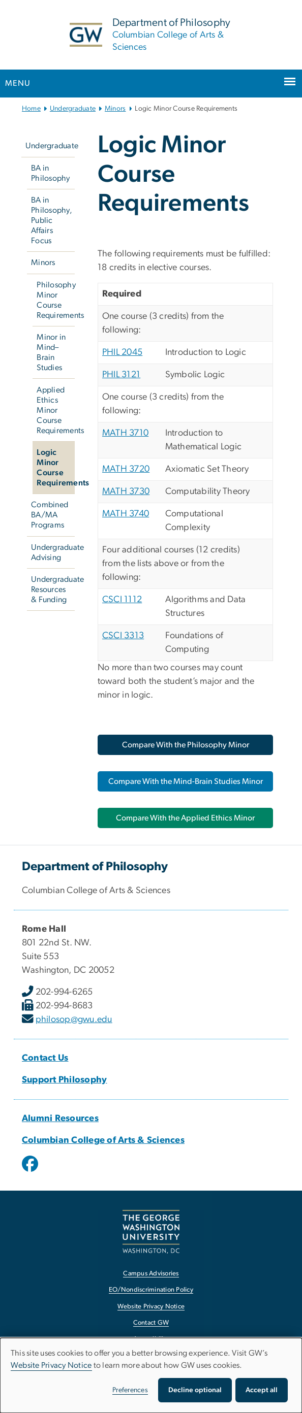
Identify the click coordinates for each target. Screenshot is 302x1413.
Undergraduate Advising (53, 552)
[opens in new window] (31, 1171)
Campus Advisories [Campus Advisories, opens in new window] (150, 1273)
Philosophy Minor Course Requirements (56, 300)
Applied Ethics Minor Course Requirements (56, 410)
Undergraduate (73, 108)
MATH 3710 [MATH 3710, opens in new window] (125, 433)
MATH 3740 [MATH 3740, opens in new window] (125, 513)
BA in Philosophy (50, 173)
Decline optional (195, 1390)
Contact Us (45, 1058)
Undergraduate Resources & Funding (53, 589)
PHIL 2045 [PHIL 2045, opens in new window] (122, 352)
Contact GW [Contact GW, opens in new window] (151, 1323)
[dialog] (151, 1375)
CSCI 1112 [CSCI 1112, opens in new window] (122, 599)
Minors (115, 108)
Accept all (262, 1390)
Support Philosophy (64, 1080)
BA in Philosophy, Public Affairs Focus (51, 220)
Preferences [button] (130, 1390)
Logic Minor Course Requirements (56, 467)
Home (31, 108)
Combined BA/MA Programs (49, 515)
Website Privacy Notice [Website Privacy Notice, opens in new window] (151, 1306)
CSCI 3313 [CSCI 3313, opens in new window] (123, 635)
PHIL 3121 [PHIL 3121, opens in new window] (121, 374)
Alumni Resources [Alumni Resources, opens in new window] (60, 1118)
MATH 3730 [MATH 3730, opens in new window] (125, 491)
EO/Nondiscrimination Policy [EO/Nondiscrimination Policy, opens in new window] (151, 1290)
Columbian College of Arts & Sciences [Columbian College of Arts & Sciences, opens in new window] (103, 1140)
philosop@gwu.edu (74, 1019)
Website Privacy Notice (51, 1365)
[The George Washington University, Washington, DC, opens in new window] (151, 1231)
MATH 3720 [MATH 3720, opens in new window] (125, 469)
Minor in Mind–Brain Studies (51, 352)
